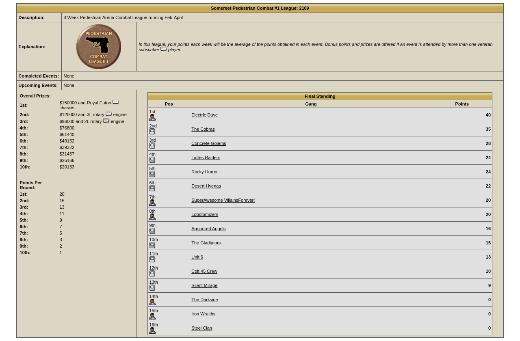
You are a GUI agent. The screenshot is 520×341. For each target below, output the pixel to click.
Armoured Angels (208, 228)
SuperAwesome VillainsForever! (223, 200)
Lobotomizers (204, 214)
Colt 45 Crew (204, 271)
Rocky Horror (204, 171)
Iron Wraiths (203, 313)
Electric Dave (204, 114)
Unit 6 (197, 257)
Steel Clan (201, 328)
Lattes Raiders (205, 157)
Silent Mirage (204, 285)
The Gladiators (206, 242)
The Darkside (204, 299)
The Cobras (202, 129)
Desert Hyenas (206, 185)
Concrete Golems (208, 143)
